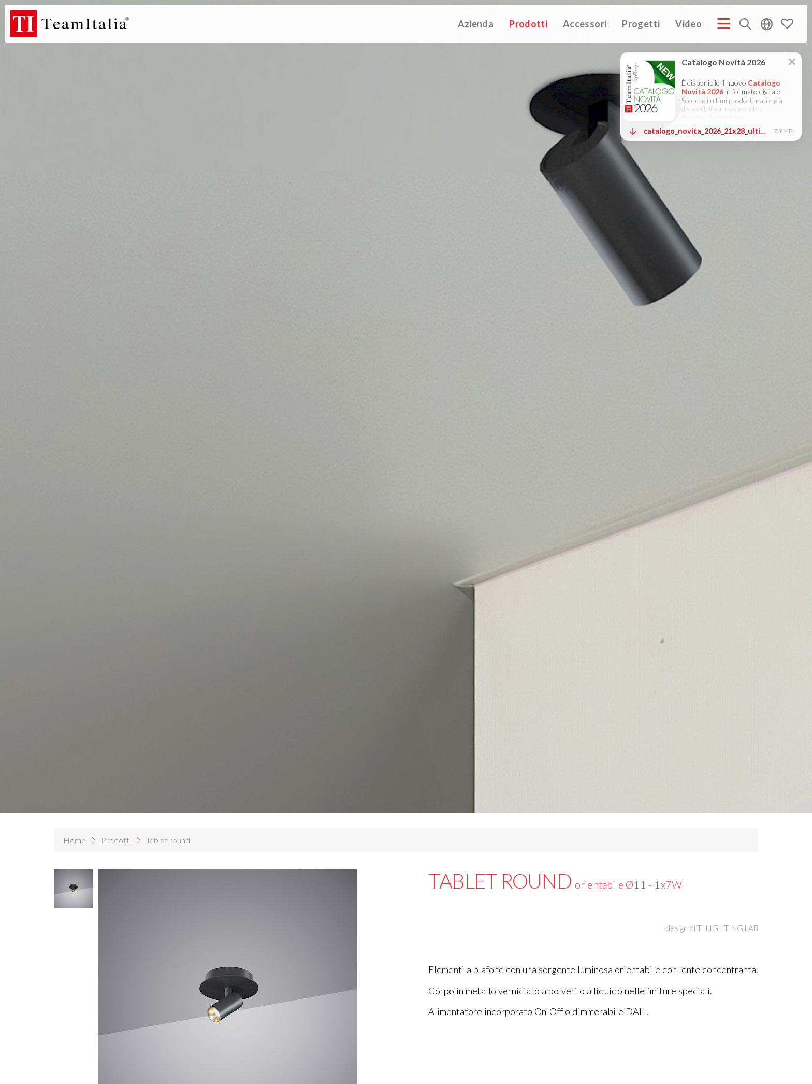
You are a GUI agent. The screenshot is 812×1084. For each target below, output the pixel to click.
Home (74, 840)
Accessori (584, 23)
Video (688, 23)
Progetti (641, 23)
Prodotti (528, 23)
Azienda (476, 23)
